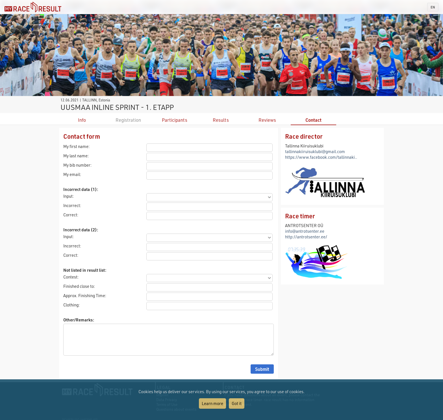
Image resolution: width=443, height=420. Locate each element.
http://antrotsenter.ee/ (306, 237)
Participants (174, 120)
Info (82, 120)
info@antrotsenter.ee (304, 231)
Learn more (212, 403)
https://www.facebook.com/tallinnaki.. (321, 157)
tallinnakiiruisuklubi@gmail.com (315, 151)
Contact (313, 120)
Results (221, 120)
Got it (237, 403)
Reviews (267, 120)
